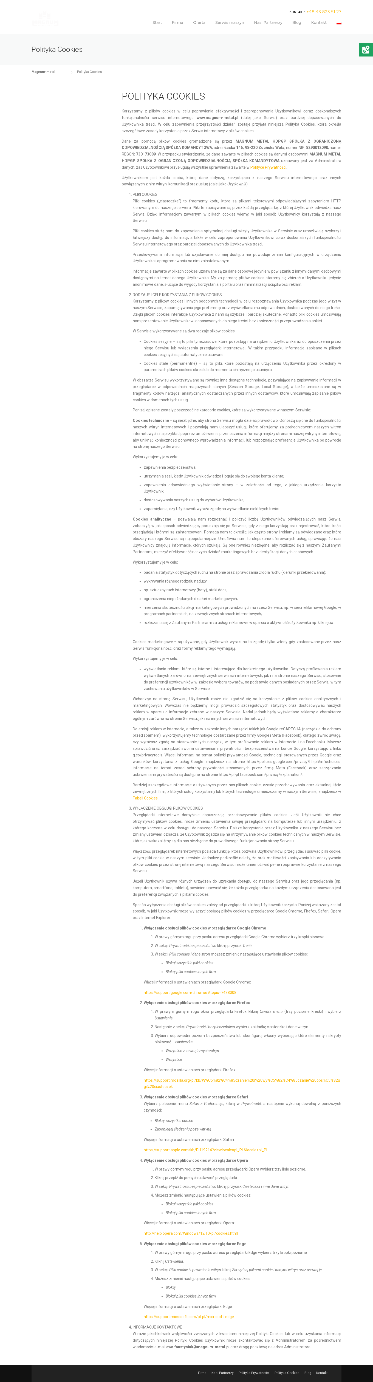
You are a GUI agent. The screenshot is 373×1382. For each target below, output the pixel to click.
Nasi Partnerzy (268, 22)
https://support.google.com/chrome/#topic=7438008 (190, 992)
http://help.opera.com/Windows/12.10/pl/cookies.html (191, 1233)
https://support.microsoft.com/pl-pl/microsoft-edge (189, 1317)
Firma (177, 22)
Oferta (199, 22)
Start (157, 22)
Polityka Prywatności (254, 1373)
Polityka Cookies (287, 1373)
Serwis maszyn (229, 22)
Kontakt (319, 22)
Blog (296, 22)
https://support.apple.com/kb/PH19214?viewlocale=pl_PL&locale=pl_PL (206, 1150)
